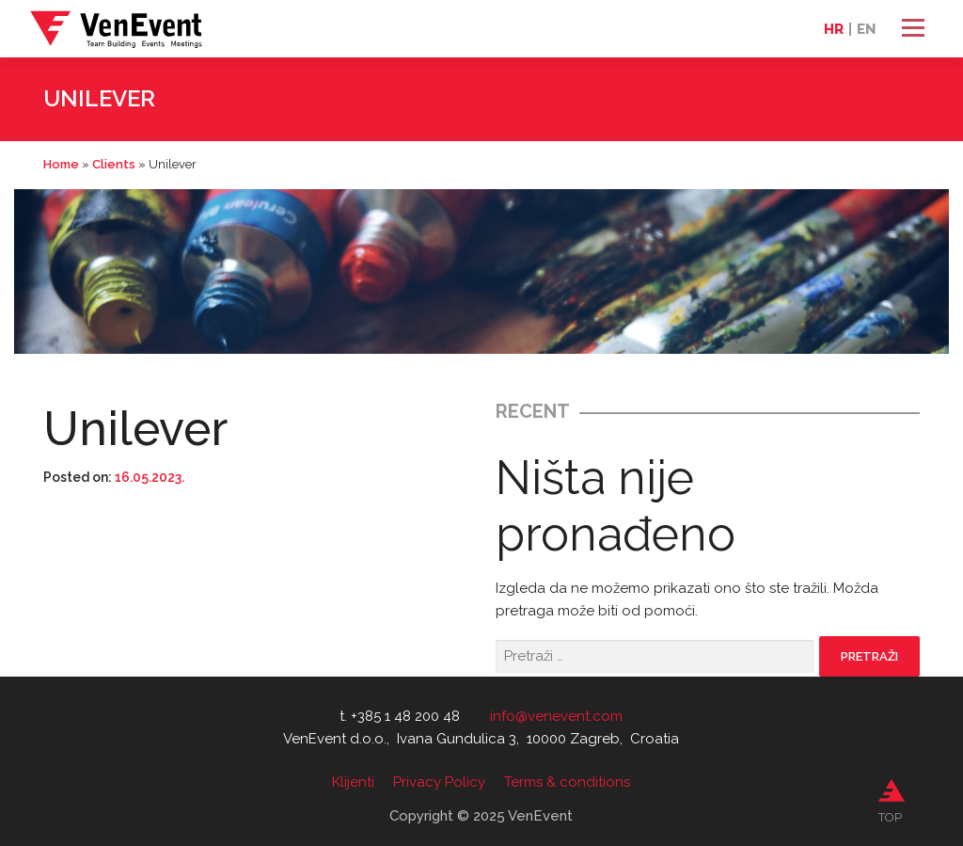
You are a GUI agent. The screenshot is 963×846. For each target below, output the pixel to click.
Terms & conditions (567, 782)
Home (61, 164)
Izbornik (912, 28)
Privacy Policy (439, 782)
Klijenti (353, 782)
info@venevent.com (556, 716)
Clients (113, 164)
